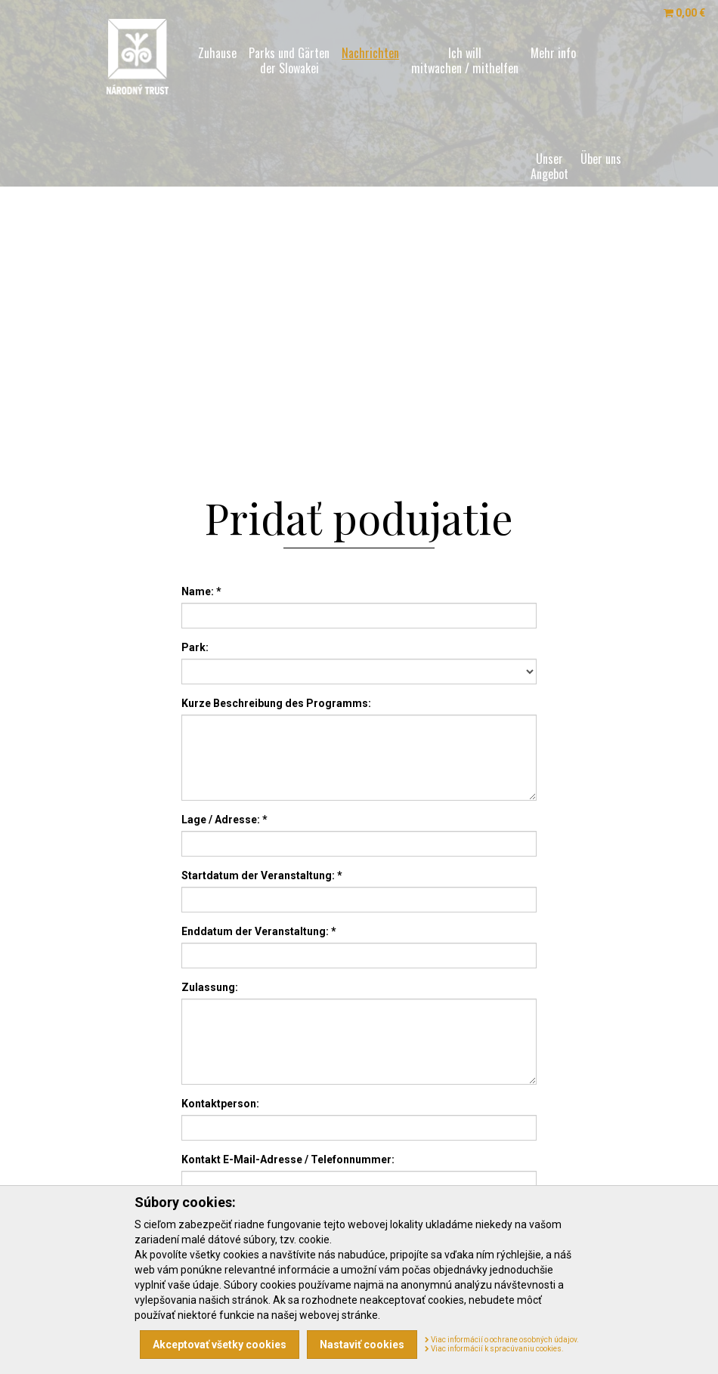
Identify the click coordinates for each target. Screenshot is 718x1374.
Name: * (201, 591)
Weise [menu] (595, 272)
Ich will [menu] (464, 60)
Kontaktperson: (220, 1104)
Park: (195, 647)
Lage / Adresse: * (224, 820)
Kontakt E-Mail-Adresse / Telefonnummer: (288, 1159)
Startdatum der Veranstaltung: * (261, 875)
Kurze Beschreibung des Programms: (276, 703)
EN (233, 385)
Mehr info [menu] (553, 53)
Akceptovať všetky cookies (219, 1344)
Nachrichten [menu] (370, 53)
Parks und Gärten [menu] (289, 60)
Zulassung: (209, 987)
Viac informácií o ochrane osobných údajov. (502, 1339)
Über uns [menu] (600, 159)
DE (249, 385)
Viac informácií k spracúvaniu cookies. (494, 1349)
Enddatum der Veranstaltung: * (258, 931)
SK (217, 385)
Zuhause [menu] (217, 53)
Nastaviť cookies (362, 1344)
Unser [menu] (549, 166)
